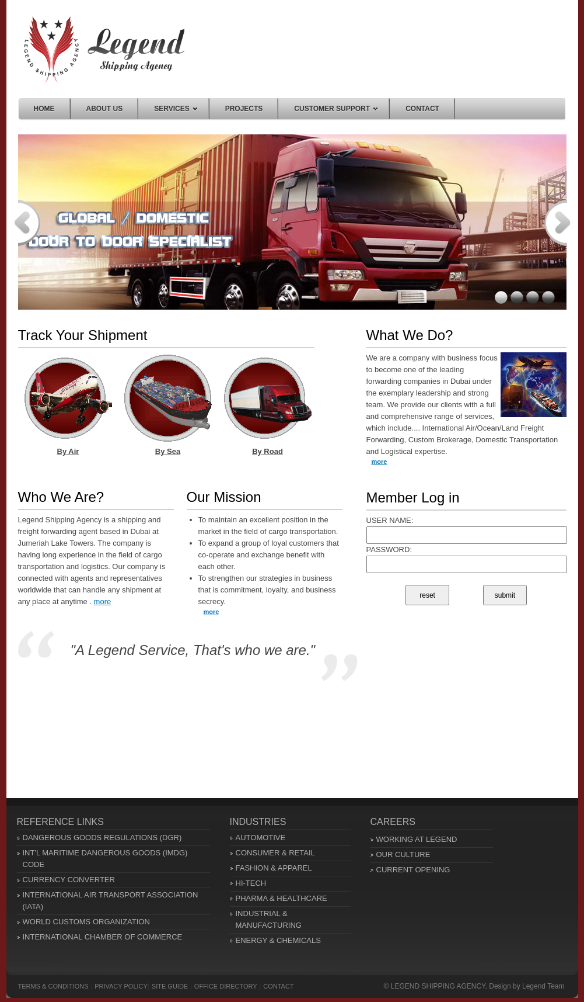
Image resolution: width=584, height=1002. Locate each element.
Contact (422, 109)
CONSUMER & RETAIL (275, 852)
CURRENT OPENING (413, 869)
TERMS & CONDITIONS (53, 986)
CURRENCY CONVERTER (69, 879)
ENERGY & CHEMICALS (278, 940)
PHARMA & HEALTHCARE (281, 898)
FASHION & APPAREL (274, 868)
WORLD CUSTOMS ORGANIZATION (86, 921)
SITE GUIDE (170, 986)
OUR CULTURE (403, 854)
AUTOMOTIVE (261, 837)
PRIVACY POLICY (121, 986)
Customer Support (335, 109)
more (102, 601)
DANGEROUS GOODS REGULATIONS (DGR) (102, 837)
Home (104, 50)
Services (175, 109)
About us (104, 109)
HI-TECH (251, 883)
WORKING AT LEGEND (416, 839)
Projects (244, 109)
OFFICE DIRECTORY (225, 986)
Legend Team (543, 986)
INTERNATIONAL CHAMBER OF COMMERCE (103, 936)
